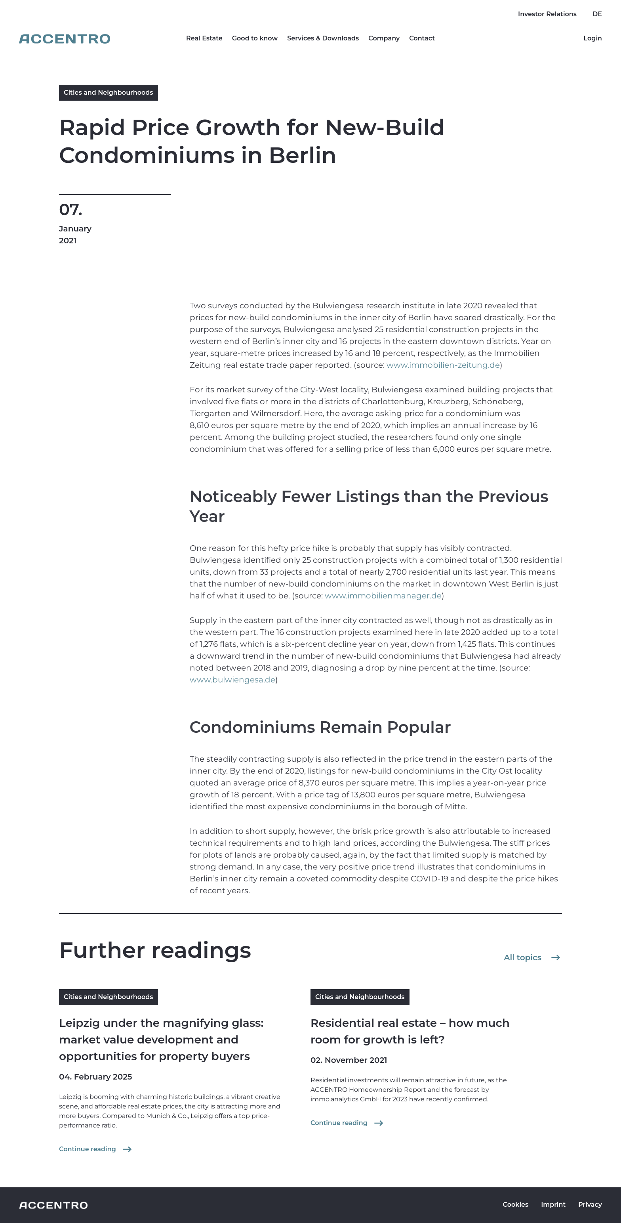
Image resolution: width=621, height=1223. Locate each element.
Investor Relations (547, 14)
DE (597, 14)
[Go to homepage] (64, 39)
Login (592, 38)
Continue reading (96, 1149)
